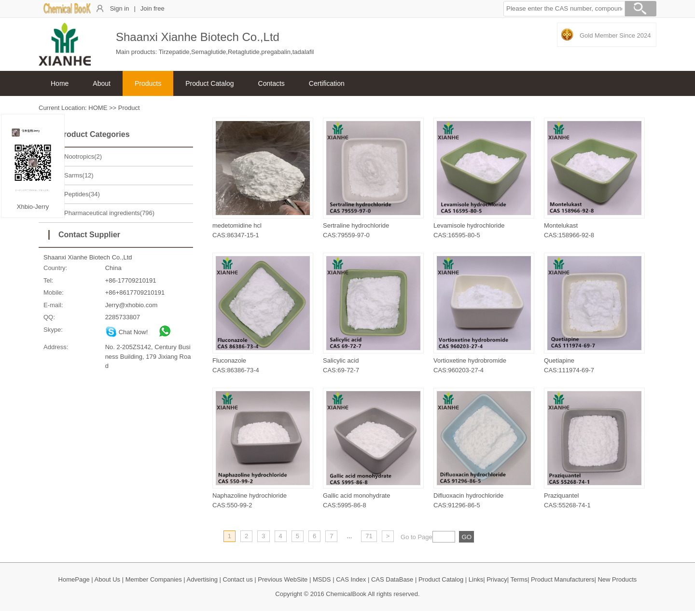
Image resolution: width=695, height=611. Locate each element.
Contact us (238, 579)
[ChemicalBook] (67, 11)
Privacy (496, 579)
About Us (107, 579)
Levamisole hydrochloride (468, 225)
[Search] (640, 10)
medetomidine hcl (237, 225)
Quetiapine (559, 360)
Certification (327, 83)
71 (368, 536)
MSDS (322, 579)
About (102, 83)
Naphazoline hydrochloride (249, 495)
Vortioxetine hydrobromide (469, 360)
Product (129, 107)
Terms (519, 579)
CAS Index (351, 579)
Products (148, 83)
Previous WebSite (282, 579)
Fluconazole (229, 360)
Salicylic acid (341, 360)
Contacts (271, 83)
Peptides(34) (82, 194)
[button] (564, 8)
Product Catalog (209, 83)
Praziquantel (561, 495)
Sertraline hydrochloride (356, 225)
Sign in (119, 8)
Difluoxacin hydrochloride (468, 495)
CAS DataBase (392, 579)
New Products (617, 579)
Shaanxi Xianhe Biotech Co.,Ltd (87, 257)
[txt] (443, 537)
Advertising (202, 579)
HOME (97, 107)
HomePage (74, 579)
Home (60, 83)
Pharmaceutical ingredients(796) (109, 213)
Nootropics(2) (83, 156)
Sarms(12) (79, 175)
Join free (152, 8)
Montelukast (561, 225)
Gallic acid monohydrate (356, 495)
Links (476, 579)
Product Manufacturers (563, 579)
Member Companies (153, 579)
